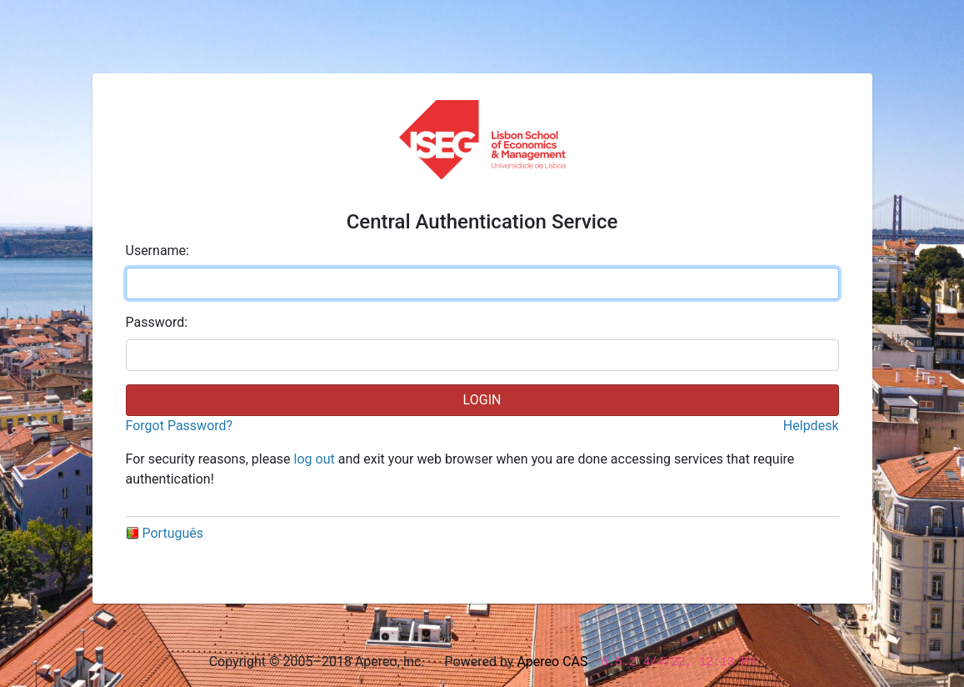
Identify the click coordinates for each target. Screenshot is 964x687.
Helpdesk (811, 426)
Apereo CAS (552, 661)
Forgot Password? (179, 426)
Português (165, 533)
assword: (157, 322)
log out (314, 459)
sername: (157, 250)
